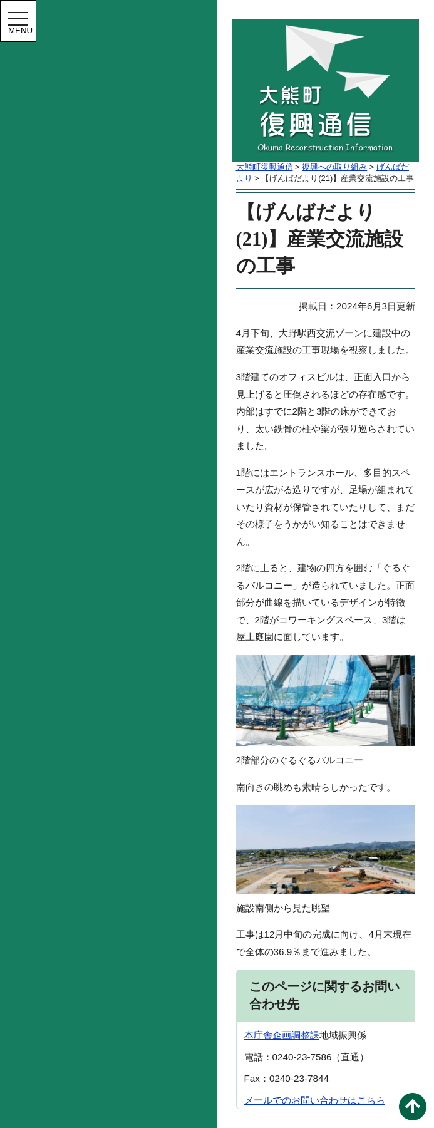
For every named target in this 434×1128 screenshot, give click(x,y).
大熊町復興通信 (264, 167)
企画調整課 (295, 1035)
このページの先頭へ (413, 1107)
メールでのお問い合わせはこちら (314, 1100)
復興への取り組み (334, 167)
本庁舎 (258, 1035)
